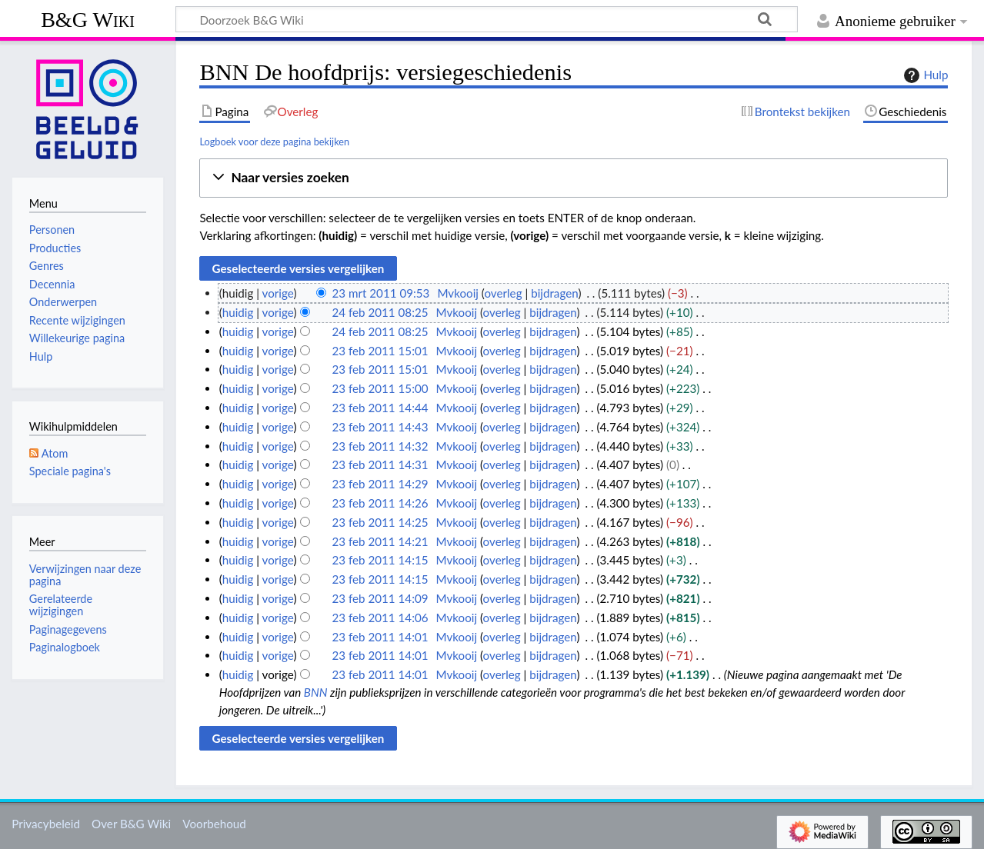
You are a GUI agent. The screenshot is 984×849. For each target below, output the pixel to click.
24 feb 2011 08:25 (380, 312)
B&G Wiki (88, 20)
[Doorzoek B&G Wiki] (486, 19)
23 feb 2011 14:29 (380, 484)
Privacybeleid (46, 824)
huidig (238, 312)
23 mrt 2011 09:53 (380, 293)
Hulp (924, 75)
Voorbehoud (213, 824)
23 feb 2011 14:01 (380, 637)
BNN (316, 692)
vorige (278, 293)
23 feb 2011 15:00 (380, 388)
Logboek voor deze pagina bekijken (274, 141)
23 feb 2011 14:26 (380, 503)
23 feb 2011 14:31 (380, 464)
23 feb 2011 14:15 (380, 560)
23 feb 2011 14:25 (380, 522)
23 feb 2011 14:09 (380, 598)
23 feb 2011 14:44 (380, 408)
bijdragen (554, 293)
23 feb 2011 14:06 (380, 617)
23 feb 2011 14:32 (380, 446)
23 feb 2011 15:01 (380, 351)
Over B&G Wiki (131, 824)
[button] (573, 178)
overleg (503, 293)
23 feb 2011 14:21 (380, 541)
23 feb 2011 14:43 (380, 427)
